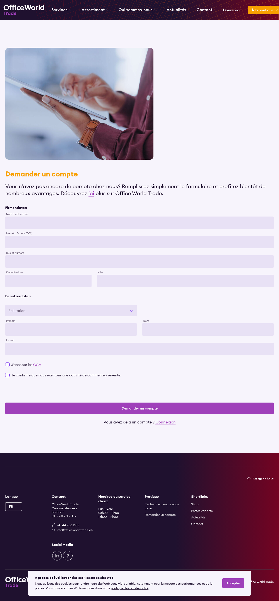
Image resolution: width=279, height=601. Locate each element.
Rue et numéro (15, 253)
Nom (146, 321)
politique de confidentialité (129, 588)
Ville (100, 272)
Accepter (233, 583)
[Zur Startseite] (23, 10)
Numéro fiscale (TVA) (19, 233)
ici (91, 193)
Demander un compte (140, 408)
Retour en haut (263, 479)
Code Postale (14, 272)
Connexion (165, 422)
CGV (37, 364)
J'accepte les (26, 364)
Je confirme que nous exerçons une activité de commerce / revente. (66, 375)
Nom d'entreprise (17, 214)
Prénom (10, 321)
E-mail (10, 340)
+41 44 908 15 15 (68, 525)
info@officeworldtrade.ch (72, 530)
